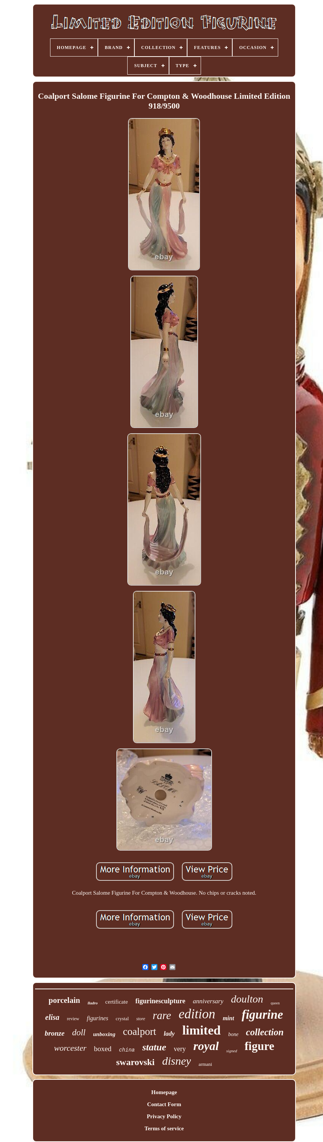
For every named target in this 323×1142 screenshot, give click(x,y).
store (140, 1018)
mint (228, 1018)
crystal (122, 1018)
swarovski (135, 1062)
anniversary (208, 1001)
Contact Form (164, 1104)
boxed (102, 1049)
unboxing (104, 1034)
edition (196, 1014)
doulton (247, 999)
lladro (93, 1003)
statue (154, 1047)
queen (275, 1003)
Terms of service (164, 1128)
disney (176, 1061)
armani (205, 1064)
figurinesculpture (161, 1001)
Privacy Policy (164, 1116)
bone (233, 1034)
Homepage (164, 1092)
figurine (262, 1014)
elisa (52, 1017)
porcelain (64, 1000)
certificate (116, 1002)
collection (264, 1032)
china (127, 1050)
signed (231, 1050)
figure (259, 1046)
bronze (55, 1033)
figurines (97, 1018)
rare (162, 1015)
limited (201, 1030)
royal (206, 1046)
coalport (139, 1031)
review (73, 1018)
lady (169, 1033)
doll (78, 1032)
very (180, 1049)
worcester (70, 1048)
